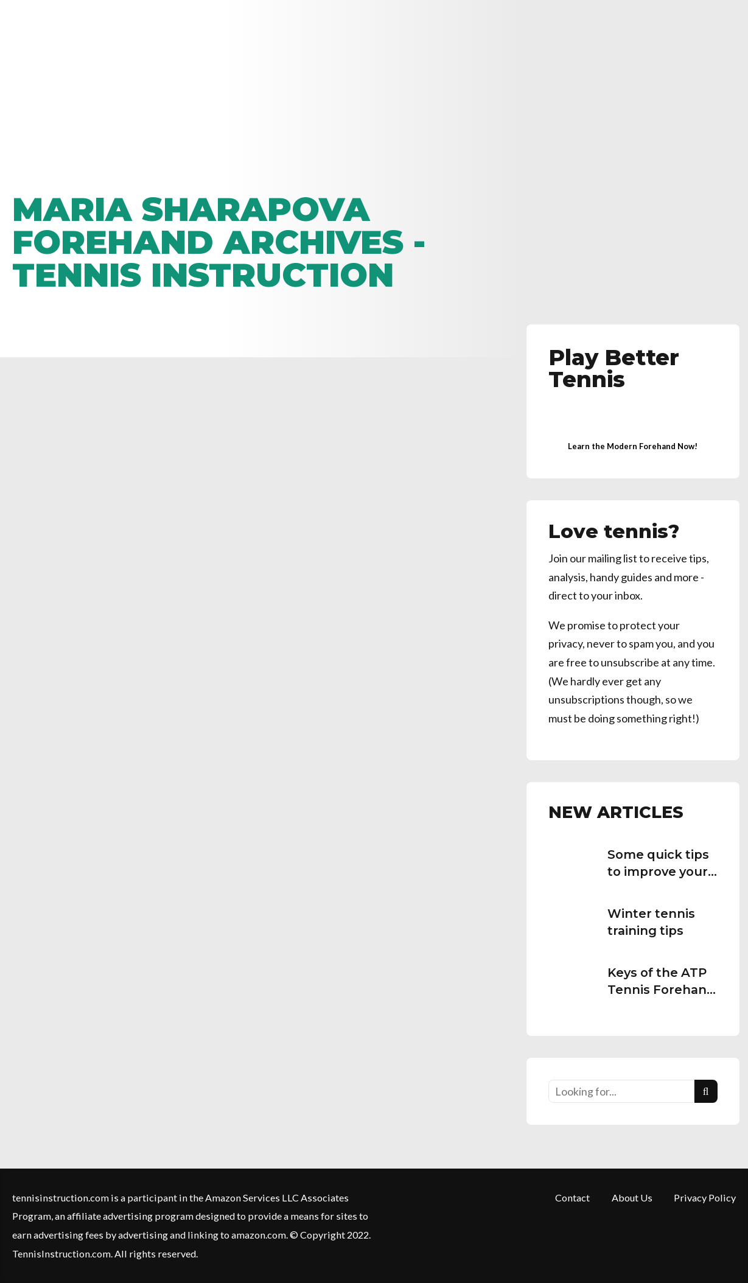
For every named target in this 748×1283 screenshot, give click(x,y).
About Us (632, 1197)
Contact (572, 1197)
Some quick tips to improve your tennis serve (658, 871)
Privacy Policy (705, 1197)
